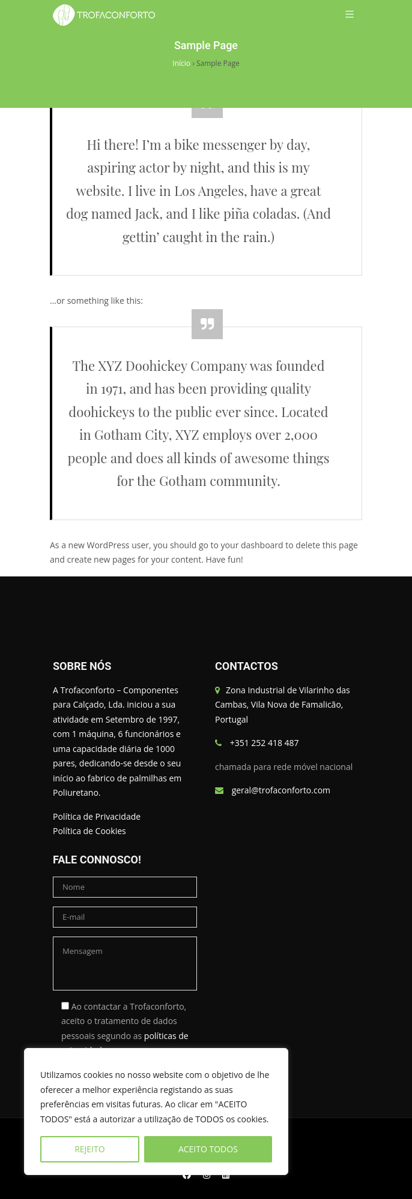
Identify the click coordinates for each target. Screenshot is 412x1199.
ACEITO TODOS (208, 1149)
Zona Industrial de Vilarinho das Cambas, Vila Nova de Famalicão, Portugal (282, 704)
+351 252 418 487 (264, 742)
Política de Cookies (89, 830)
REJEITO (89, 1149)
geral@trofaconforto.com (281, 790)
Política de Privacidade (97, 816)
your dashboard (252, 545)
